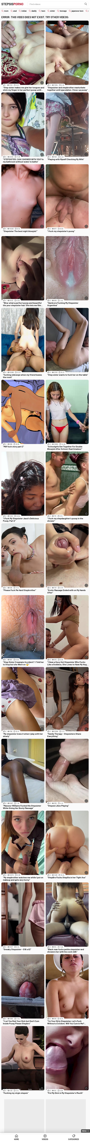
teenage (63, 11)
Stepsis (12, 4)
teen (43, 11)
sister (52, 11)
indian (24, 11)
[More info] (42, 82)
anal (15, 11)
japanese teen (77, 11)
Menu (84, 1131)
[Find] (85, 4)
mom (6, 11)
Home (16, 1139)
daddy (34, 11)
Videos (45, 1139)
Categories (73, 1139)
